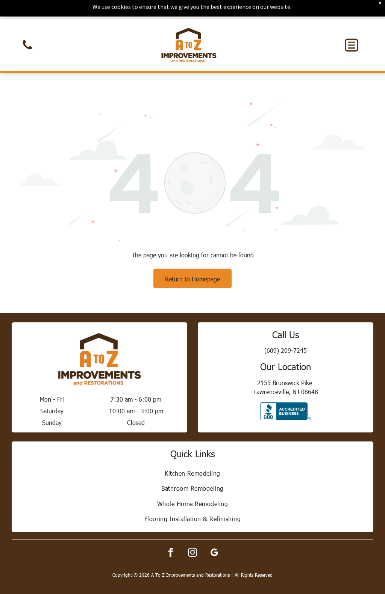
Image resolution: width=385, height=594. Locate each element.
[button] (351, 26)
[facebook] (170, 535)
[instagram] (192, 535)
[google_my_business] (214, 535)
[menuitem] (193, 454)
